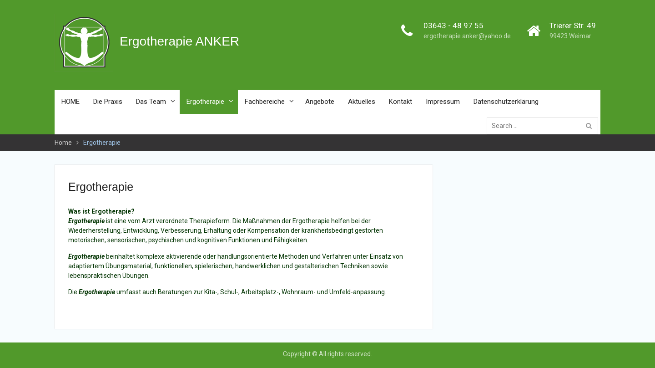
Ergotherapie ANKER (179, 41)
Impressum (443, 101)
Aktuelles (361, 101)
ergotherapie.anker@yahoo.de (467, 36)
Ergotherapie (205, 101)
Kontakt (400, 101)
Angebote (319, 101)
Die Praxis (107, 101)
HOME (70, 101)
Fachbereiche (265, 101)
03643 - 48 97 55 (453, 25)
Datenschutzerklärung (506, 101)
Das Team (151, 101)
